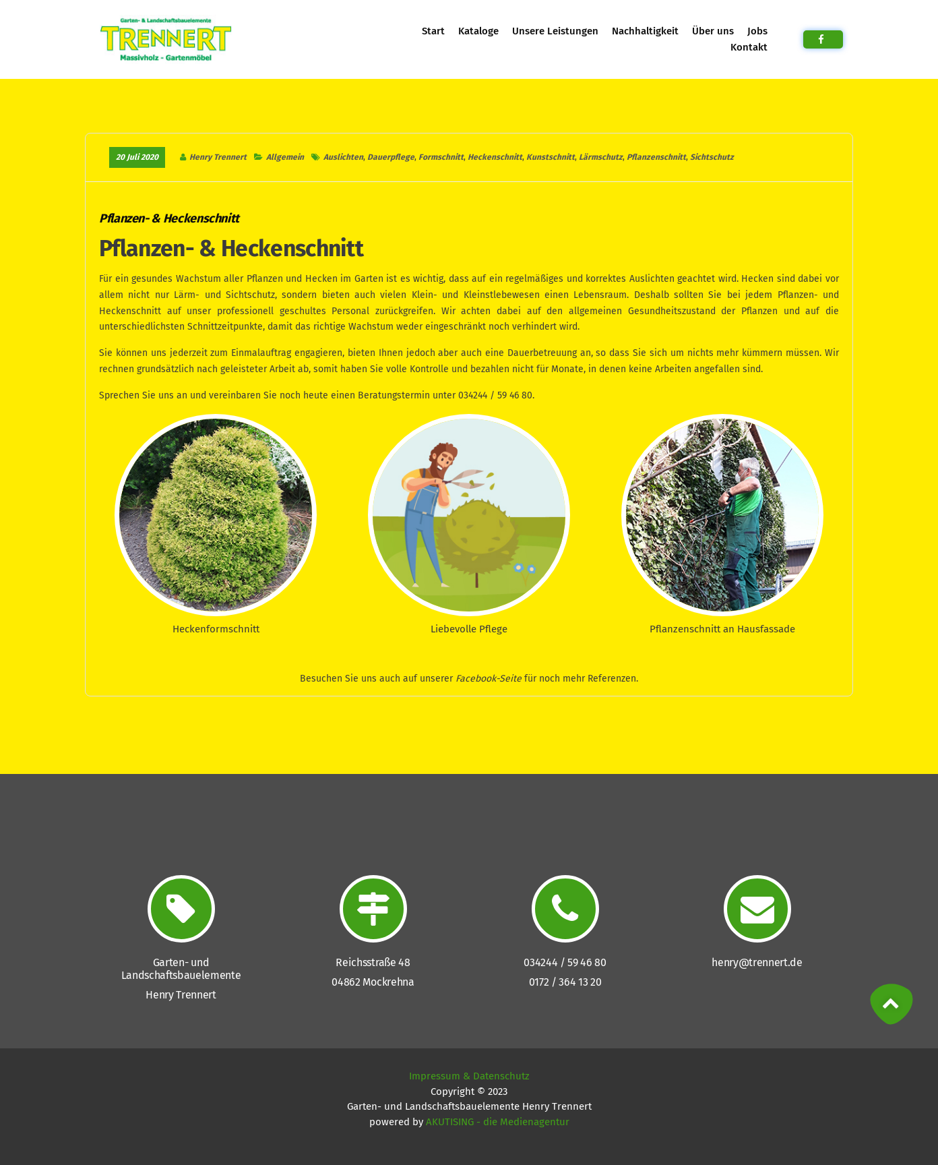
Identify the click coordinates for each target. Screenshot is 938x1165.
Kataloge (478, 31)
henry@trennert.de (757, 962)
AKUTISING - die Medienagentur (497, 1122)
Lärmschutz (601, 157)
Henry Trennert (218, 157)
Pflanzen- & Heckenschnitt (169, 219)
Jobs (757, 31)
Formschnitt (441, 157)
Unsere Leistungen (555, 31)
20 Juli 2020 (137, 157)
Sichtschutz (712, 157)
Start (433, 31)
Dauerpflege (390, 157)
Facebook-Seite (489, 678)
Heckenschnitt (495, 157)
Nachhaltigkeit (645, 31)
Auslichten (343, 157)
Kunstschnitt (550, 157)
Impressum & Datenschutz (469, 1076)
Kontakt (748, 47)
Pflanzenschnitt (656, 157)
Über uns (712, 31)
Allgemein (284, 157)
